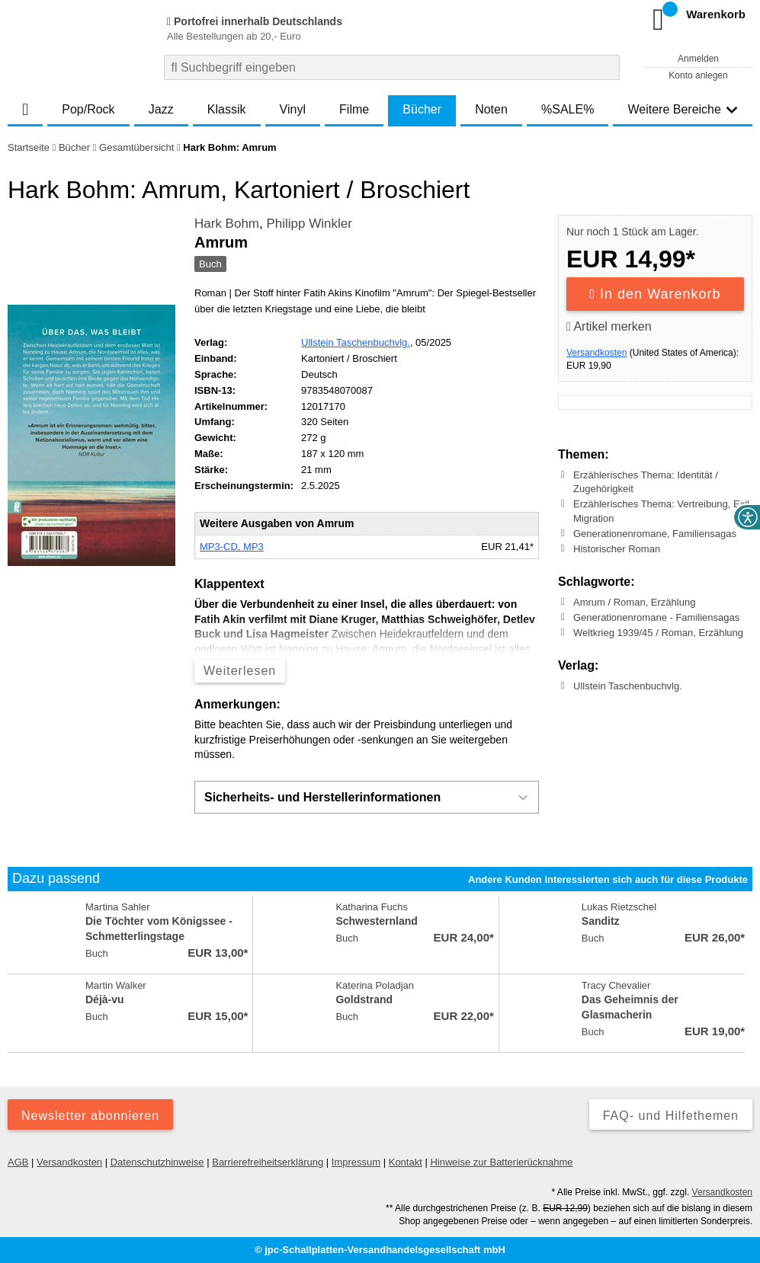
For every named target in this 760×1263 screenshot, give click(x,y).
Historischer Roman (616, 549)
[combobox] (392, 67)
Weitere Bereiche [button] (682, 109)
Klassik (226, 109)
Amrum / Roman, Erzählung (634, 602)
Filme (354, 109)
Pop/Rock (88, 109)
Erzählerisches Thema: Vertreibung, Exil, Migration (662, 510)
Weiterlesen (240, 670)
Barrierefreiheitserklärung (267, 1162)
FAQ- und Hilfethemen (671, 1115)
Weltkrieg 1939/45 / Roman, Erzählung (658, 632)
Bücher (421, 109)
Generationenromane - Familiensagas (656, 617)
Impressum (356, 1162)
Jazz (161, 109)
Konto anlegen (698, 75)
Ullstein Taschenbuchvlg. (355, 342)
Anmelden (698, 58)
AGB (18, 1162)
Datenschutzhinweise (157, 1162)
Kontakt (405, 1162)
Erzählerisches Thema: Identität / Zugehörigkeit (645, 481)
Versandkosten (596, 352)
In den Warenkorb (655, 294)
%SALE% (567, 109)
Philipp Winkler (308, 223)
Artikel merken (609, 326)
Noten (491, 109)
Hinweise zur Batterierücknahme (501, 1162)
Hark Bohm (226, 223)
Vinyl (293, 109)
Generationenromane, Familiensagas (654, 533)
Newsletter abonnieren (90, 1115)
